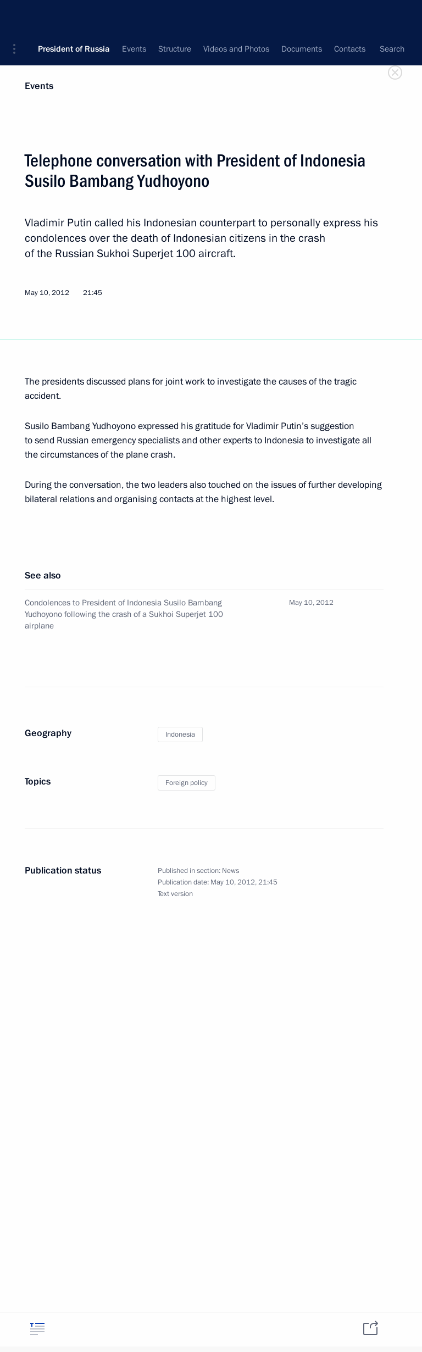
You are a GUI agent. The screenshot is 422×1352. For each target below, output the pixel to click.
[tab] (37, 1328)
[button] (18, 16)
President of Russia (74, 16)
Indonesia (180, 734)
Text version (175, 894)
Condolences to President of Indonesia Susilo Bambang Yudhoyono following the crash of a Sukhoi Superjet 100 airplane (124, 614)
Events (39, 86)
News (230, 871)
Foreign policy (186, 783)
